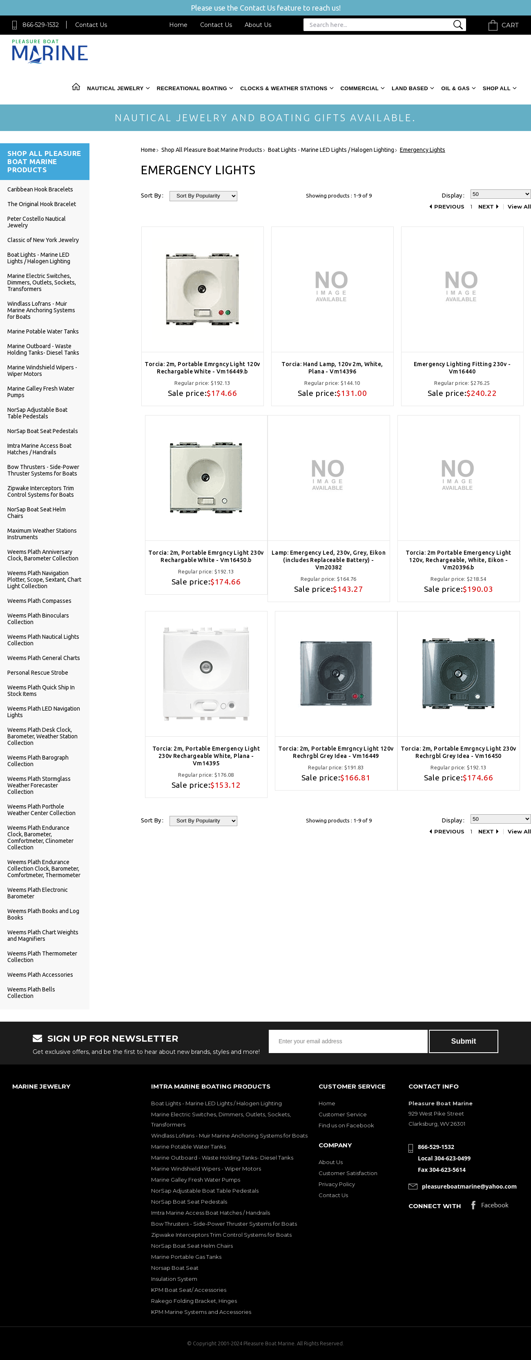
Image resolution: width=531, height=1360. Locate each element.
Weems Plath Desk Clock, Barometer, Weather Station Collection (42, 736)
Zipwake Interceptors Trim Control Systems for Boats (40, 491)
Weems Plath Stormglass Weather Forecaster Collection (39, 785)
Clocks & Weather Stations (283, 88)
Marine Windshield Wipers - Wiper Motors (206, 1168)
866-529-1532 (40, 25)
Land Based (410, 88)
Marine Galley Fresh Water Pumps (195, 1179)
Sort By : (152, 195)
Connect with (434, 1206)
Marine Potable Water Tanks (43, 331)
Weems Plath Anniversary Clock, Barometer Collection (42, 555)
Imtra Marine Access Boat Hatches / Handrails (39, 449)
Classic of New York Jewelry (43, 240)
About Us (258, 25)
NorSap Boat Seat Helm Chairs (192, 1245)
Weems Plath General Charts (43, 658)
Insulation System (174, 1279)
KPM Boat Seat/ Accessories (188, 1290)
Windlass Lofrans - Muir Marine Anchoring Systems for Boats (41, 310)
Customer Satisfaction (348, 1173)
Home (178, 25)
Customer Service (343, 1114)
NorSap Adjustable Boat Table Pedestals (37, 413)
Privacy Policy (337, 1184)
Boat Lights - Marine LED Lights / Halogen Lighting (38, 257)
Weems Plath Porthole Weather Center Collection (41, 809)
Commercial (360, 88)
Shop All (497, 88)
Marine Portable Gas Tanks (186, 1256)
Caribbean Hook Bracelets (40, 189)
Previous (449, 206)
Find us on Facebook (346, 1125)
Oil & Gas (455, 88)
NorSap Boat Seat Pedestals (42, 431)
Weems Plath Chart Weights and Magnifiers (42, 935)
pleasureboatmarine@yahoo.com (469, 1186)
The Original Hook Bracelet (41, 204)
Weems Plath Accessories (40, 974)
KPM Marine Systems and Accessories (201, 1312)
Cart (510, 25)
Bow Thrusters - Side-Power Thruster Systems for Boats (43, 470)
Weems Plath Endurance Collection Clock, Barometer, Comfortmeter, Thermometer (43, 868)
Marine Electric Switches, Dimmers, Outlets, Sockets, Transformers (41, 282)
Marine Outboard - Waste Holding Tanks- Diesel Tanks (43, 349)
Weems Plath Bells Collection (31, 992)
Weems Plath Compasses (39, 601)
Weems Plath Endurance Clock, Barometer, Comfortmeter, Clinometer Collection (40, 837)
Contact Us (91, 25)
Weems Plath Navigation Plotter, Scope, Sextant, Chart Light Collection (44, 579)
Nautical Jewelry (115, 88)
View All (519, 206)
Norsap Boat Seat (175, 1267)
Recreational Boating (192, 88)
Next (486, 206)
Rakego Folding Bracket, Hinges (194, 1301)
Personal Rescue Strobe (37, 672)
